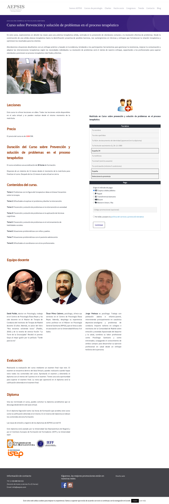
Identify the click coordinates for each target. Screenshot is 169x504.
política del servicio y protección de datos (127, 216)
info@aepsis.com (19, 487)
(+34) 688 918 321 (17, 481)
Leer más (142, 501)
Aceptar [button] (135, 501)
